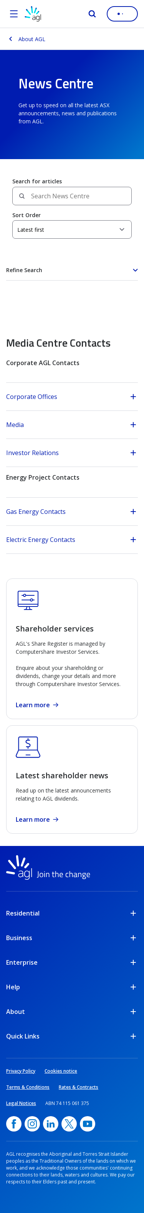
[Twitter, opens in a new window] (69, 1124)
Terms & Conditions (28, 1087)
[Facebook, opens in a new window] (14, 1124)
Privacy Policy (20, 1071)
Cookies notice (61, 1071)
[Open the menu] (14, 14)
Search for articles (37, 181)
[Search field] (72, 196)
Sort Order (26, 215)
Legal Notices (21, 1103)
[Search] (92, 13)
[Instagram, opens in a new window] (32, 1124)
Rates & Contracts (78, 1087)
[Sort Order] (72, 229)
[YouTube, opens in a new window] (87, 1124)
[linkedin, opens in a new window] (50, 1124)
